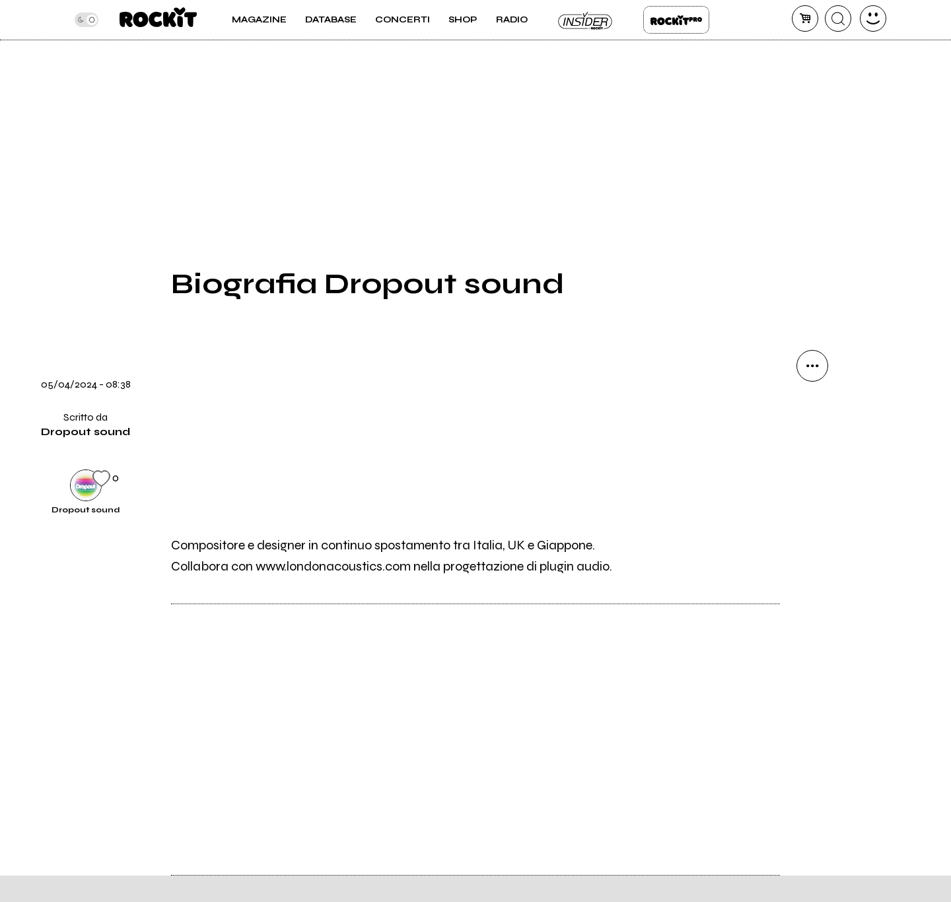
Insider (586, 20)
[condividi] (812, 366)
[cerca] (838, 18)
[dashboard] (873, 18)
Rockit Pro (676, 20)
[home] (158, 20)
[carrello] (805, 18)
